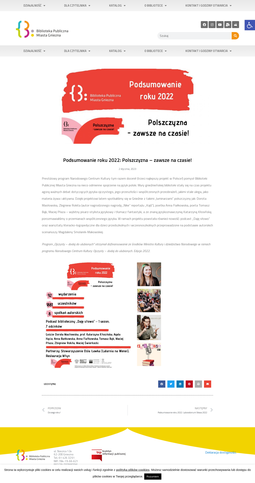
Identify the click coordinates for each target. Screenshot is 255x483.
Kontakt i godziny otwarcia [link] (208, 5)
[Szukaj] (235, 35)
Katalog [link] (117, 5)
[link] (250, 25)
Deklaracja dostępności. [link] (220, 452)
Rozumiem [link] (153, 476)
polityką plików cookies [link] (133, 469)
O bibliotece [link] (155, 5)
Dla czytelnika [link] (77, 5)
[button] (161, 384)
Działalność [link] (34, 5)
